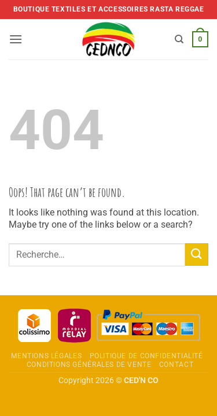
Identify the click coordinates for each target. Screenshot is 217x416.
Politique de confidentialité (146, 356)
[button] (16, 39)
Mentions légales (46, 356)
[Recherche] (179, 39)
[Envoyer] (196, 254)
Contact (176, 365)
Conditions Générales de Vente (89, 365)
